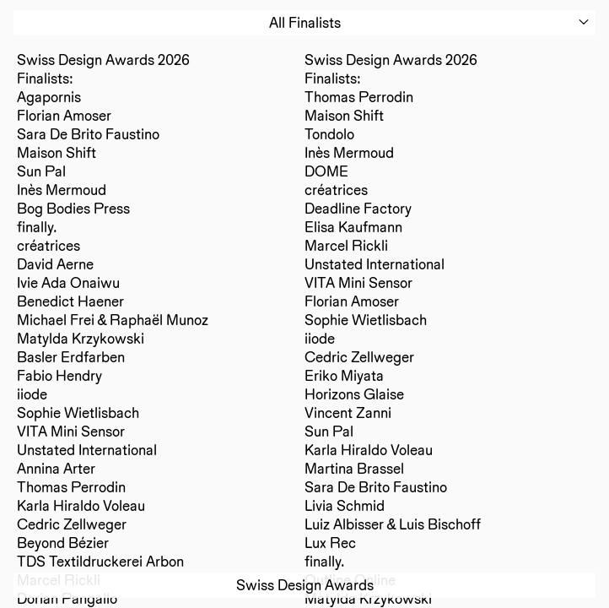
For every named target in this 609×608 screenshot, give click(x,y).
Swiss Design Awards (305, 585)
